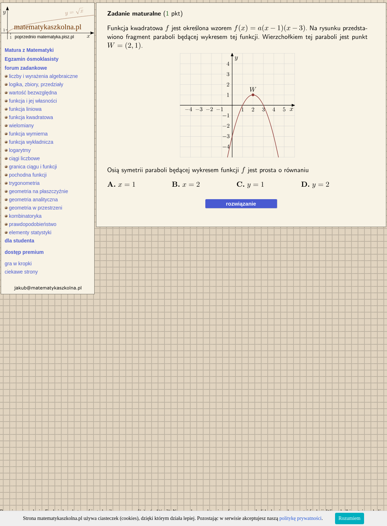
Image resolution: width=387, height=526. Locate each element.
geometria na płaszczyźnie (36, 191)
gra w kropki (18, 263)
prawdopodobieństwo (30, 224)
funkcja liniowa (23, 109)
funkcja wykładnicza (29, 142)
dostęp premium (24, 252)
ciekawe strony (21, 272)
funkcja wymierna (26, 134)
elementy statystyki (28, 232)
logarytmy (18, 150)
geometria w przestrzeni (33, 208)
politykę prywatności (301, 518)
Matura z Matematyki (29, 50)
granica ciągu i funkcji (31, 166)
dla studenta (19, 241)
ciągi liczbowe (22, 158)
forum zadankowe (26, 68)
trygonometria (22, 183)
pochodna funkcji (26, 175)
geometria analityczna (31, 199)
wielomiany (19, 125)
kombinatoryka (23, 216)
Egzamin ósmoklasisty (31, 59)
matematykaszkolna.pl (47, 27)
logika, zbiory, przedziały (34, 84)
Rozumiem (349, 518)
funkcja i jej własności (31, 101)
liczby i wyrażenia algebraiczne (41, 76)
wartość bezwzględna (31, 92)
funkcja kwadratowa (29, 117)
